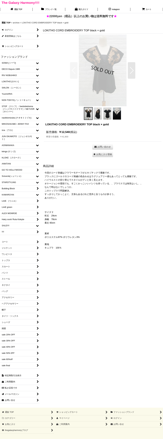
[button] (74, 70)
